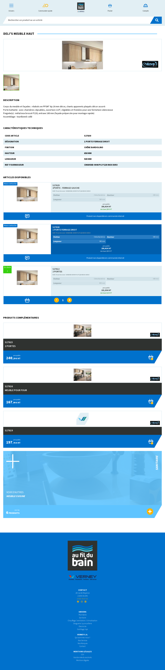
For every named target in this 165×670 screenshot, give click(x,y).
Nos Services (82, 640)
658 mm (133, 195)
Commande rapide (45, 8)
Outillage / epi (82, 629)
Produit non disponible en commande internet (105, 216)
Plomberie (83, 614)
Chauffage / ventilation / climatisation (82, 620)
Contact (82, 646)
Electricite (82, 626)
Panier (110, 8)
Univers (11, 8)
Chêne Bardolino (79, 195)
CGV (82, 654)
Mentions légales (82, 660)
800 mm (79, 283)
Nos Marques (82, 643)
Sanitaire (82, 617)
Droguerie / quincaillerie (82, 623)
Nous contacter (10, 183)
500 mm (79, 199)
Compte (146, 8)
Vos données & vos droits (82, 657)
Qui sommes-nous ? (82, 637)
